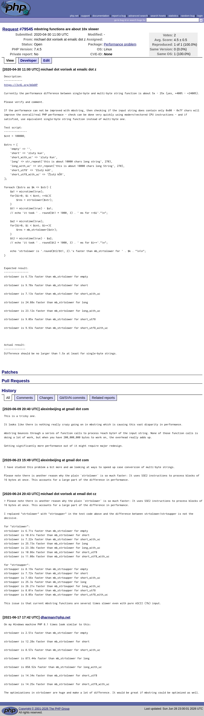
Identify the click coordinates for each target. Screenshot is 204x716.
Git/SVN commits (72, 398)
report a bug (119, 15)
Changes (46, 398)
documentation (100, 15)
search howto (158, 15)
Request (10, 29)
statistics (173, 15)
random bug (188, 15)
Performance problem (120, 44)
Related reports (103, 398)
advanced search (138, 15)
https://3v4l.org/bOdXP (21, 84)
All (8, 398)
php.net (74, 15)
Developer (28, 60)
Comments (24, 398)
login (200, 15)
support (85, 15)
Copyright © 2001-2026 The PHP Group (44, 708)
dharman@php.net (55, 617)
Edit (46, 60)
